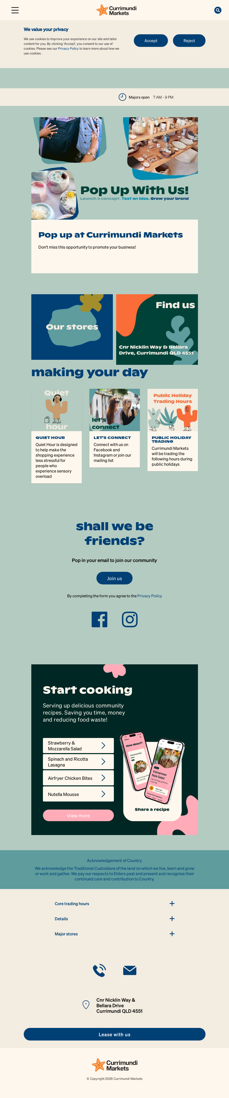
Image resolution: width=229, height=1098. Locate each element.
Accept (150, 40)
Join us (114, 578)
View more (78, 815)
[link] (116, 9)
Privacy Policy (68, 48)
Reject (189, 40)
